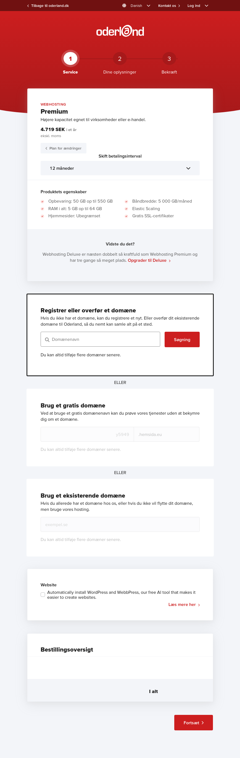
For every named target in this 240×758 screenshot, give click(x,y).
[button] (136, 5)
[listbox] (120, 168)
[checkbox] (120, 595)
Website (49, 584)
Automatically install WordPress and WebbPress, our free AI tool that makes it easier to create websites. (121, 595)
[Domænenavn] (100, 339)
